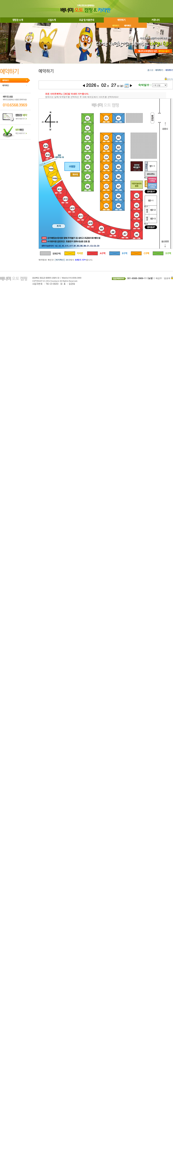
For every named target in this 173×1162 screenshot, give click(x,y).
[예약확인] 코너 (62, 259)
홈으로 (150, 70)
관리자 (169, 79)
